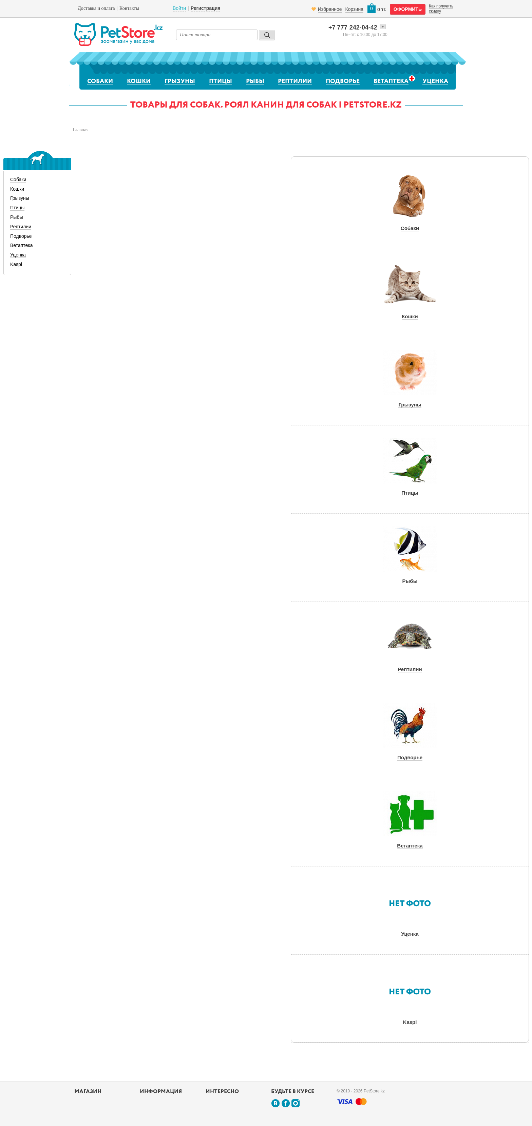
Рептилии (295, 81)
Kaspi (16, 264)
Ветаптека (391, 81)
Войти (179, 8)
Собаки (100, 81)
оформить (408, 9)
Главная (81, 129)
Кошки (139, 81)
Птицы (220, 81)
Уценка (435, 81)
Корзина (354, 9)
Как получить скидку (441, 8)
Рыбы (255, 81)
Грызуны (180, 81)
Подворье (343, 81)
